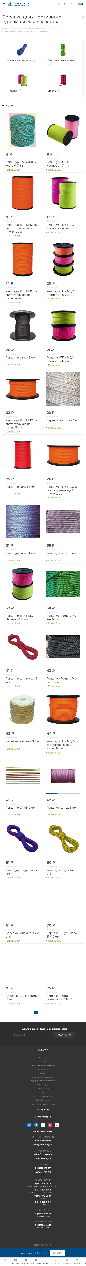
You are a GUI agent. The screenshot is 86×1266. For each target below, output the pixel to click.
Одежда (43, 1057)
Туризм (43, 1061)
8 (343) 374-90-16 (43, 1191)
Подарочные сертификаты (43, 1104)
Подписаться (64, 1035)
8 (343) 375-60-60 (43, 1197)
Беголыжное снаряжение (43, 1065)
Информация (43, 1117)
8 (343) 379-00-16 (43, 1203)
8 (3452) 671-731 (43, 1173)
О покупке (43, 1110)
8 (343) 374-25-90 (43, 1185)
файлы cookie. (41, 1253)
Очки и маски (43, 1088)
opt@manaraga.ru (43, 1158)
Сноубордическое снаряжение (43, 1081)
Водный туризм (43, 1100)
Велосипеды (43, 1084)
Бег (43, 1092)
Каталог (43, 1050)
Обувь (43, 1073)
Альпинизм (43, 1069)
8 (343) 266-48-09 (43, 1154)
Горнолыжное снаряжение (43, 1077)
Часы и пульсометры (43, 1096)
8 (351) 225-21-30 (43, 1214)
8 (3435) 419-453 (43, 1226)
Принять (57, 1253)
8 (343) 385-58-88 (43, 1140)
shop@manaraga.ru (43, 1144)
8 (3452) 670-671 (43, 1168)
